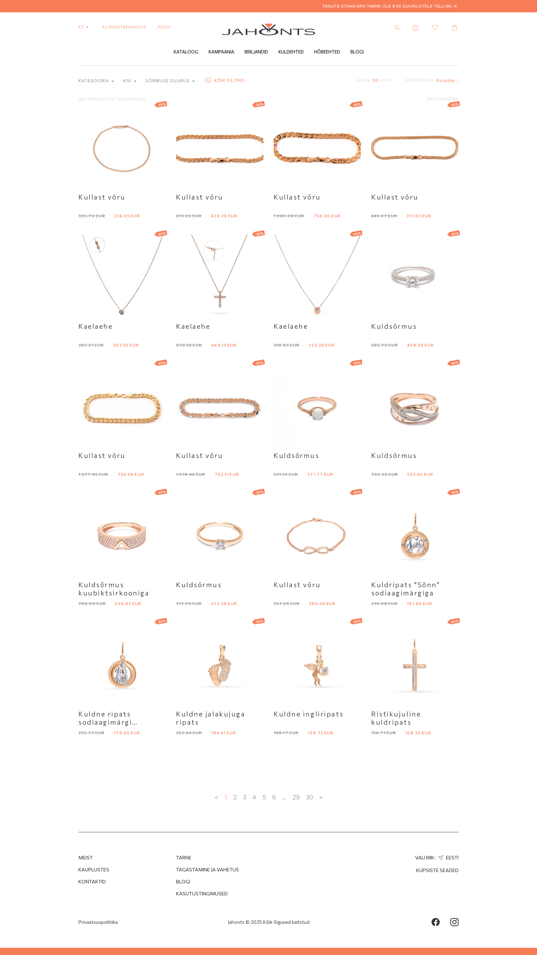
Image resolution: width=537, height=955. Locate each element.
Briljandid (256, 52)
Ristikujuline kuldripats (396, 718)
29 (296, 797)
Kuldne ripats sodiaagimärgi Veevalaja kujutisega (118, 722)
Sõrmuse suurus (170, 81)
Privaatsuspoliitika (98, 922)
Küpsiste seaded (437, 870)
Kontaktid (92, 881)
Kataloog (186, 52)
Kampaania (221, 52)
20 (375, 80)
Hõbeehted (327, 52)
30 (309, 797)
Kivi (130, 81)
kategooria (96, 81)
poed (164, 26)
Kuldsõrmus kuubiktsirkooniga (114, 589)
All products (96, 99)
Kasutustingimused (202, 893)
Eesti (448, 857)
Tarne (183, 857)
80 (389, 80)
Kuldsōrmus (394, 326)
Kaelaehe (95, 326)
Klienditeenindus (124, 26)
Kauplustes (93, 869)
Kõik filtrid (224, 81)
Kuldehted (291, 52)
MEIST (85, 857)
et (84, 26)
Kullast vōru (102, 197)
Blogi (357, 52)
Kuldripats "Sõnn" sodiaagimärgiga (405, 589)
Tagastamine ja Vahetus (207, 869)
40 (382, 80)
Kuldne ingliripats (309, 714)
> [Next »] (321, 797)
